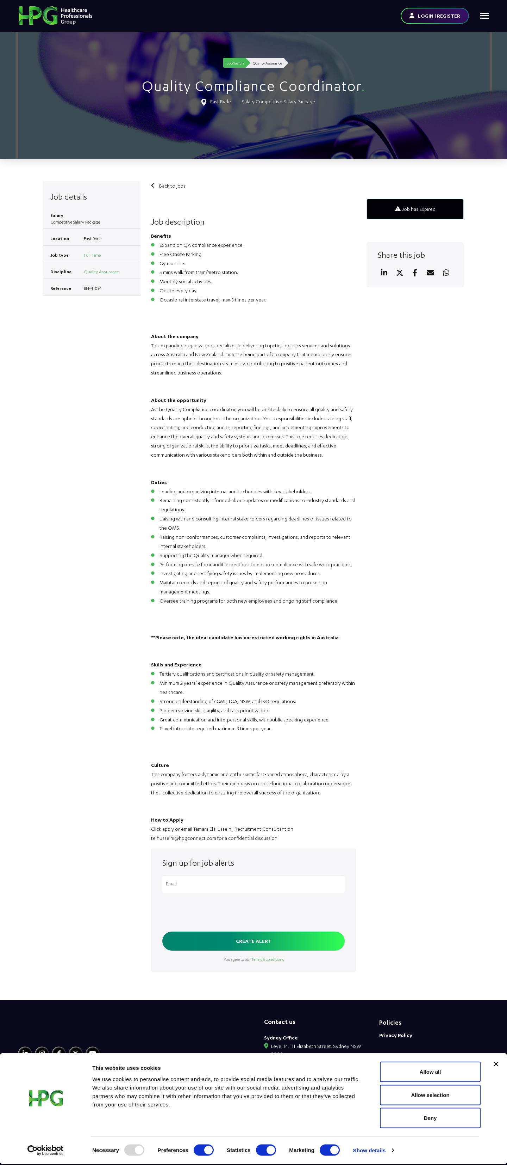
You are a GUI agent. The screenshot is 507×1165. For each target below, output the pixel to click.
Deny (430, 1119)
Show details (369, 1151)
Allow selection (430, 1096)
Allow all (430, 1072)
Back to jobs (172, 186)
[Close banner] (496, 1064)
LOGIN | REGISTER (439, 16)
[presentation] (215, 913)
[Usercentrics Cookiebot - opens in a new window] (45, 1151)
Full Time (92, 255)
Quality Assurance (101, 271)
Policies (390, 1022)
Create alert (253, 941)
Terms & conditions (267, 959)
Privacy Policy (395, 1035)
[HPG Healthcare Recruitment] (50, 1032)
